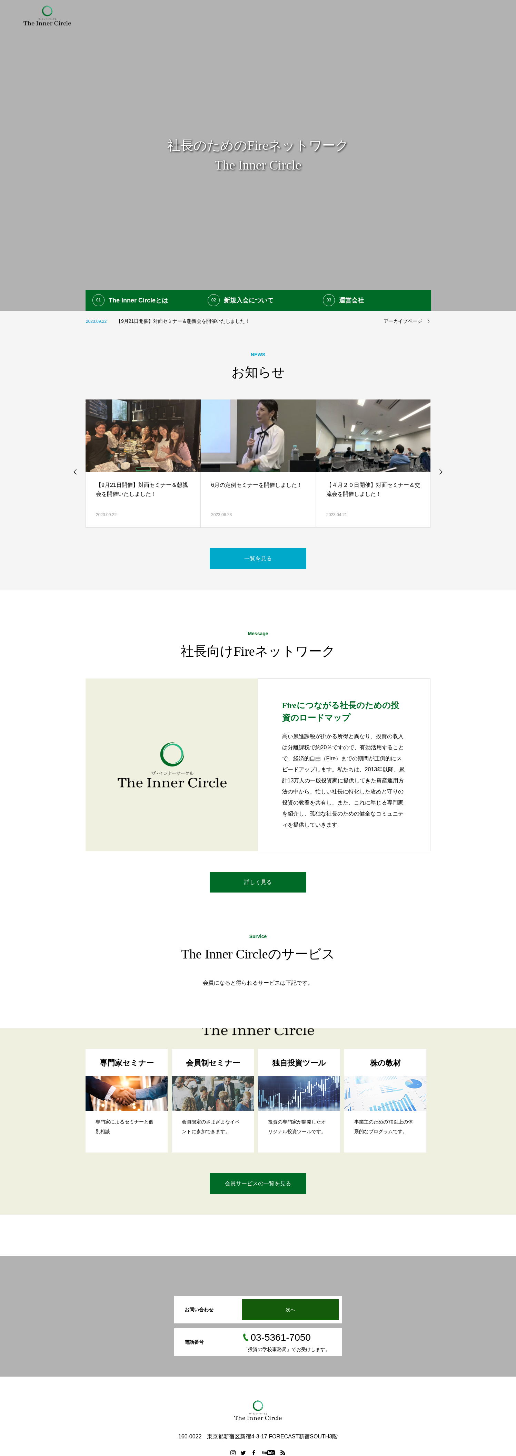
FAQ (424, 15)
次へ (290, 1309)
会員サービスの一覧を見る (258, 1183)
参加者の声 (353, 15)
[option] (258, 155)
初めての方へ (225, 15)
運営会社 (452, 15)
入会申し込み (392, 15)
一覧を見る (258, 558)
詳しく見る (258, 882)
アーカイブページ (403, 321)
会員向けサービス (272, 15)
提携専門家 (316, 15)
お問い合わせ (488, 15)
